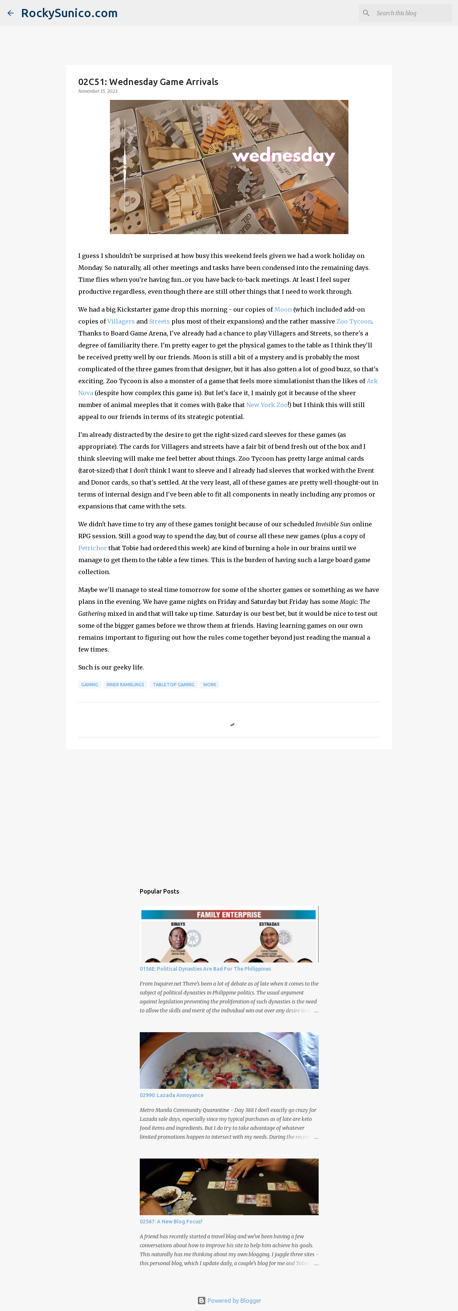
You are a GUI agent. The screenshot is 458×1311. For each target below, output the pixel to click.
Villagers (121, 321)
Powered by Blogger (229, 1300)
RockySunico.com (69, 12)
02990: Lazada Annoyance (171, 1095)
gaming (89, 684)
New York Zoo (267, 405)
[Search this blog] (413, 13)
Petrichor (92, 548)
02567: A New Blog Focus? (171, 1222)
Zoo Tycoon (354, 321)
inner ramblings (125, 684)
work (209, 684)
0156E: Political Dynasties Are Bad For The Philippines (205, 969)
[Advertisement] (229, 812)
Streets (159, 321)
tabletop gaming (174, 684)
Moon (283, 309)
